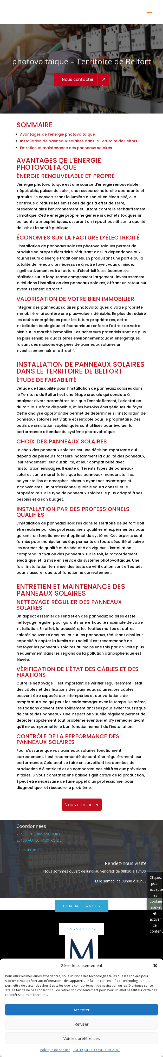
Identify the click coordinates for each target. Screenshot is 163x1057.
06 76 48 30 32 (28, 849)
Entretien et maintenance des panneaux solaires (66, 147)
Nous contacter (78, 85)
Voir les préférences (81, 1038)
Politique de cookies (55, 1050)
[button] (155, 965)
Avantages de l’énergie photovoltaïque (57, 134)
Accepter (82, 1009)
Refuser (81, 1024)
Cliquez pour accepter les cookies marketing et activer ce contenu (156, 904)
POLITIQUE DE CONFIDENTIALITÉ (96, 1050)
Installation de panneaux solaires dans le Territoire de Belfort (78, 141)
